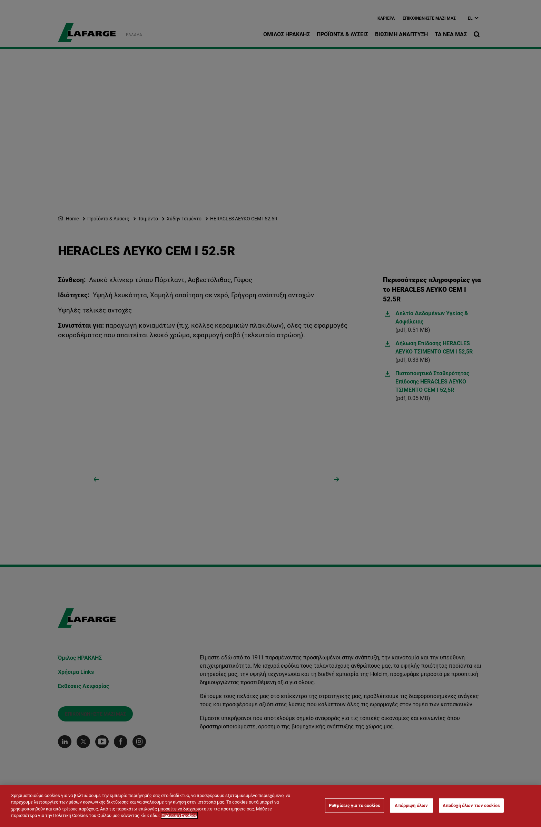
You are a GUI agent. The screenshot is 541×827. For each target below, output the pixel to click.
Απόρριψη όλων (411, 805)
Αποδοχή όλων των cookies (471, 805)
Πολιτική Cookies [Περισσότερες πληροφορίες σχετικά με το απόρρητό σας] (179, 815)
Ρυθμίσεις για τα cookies (354, 805)
